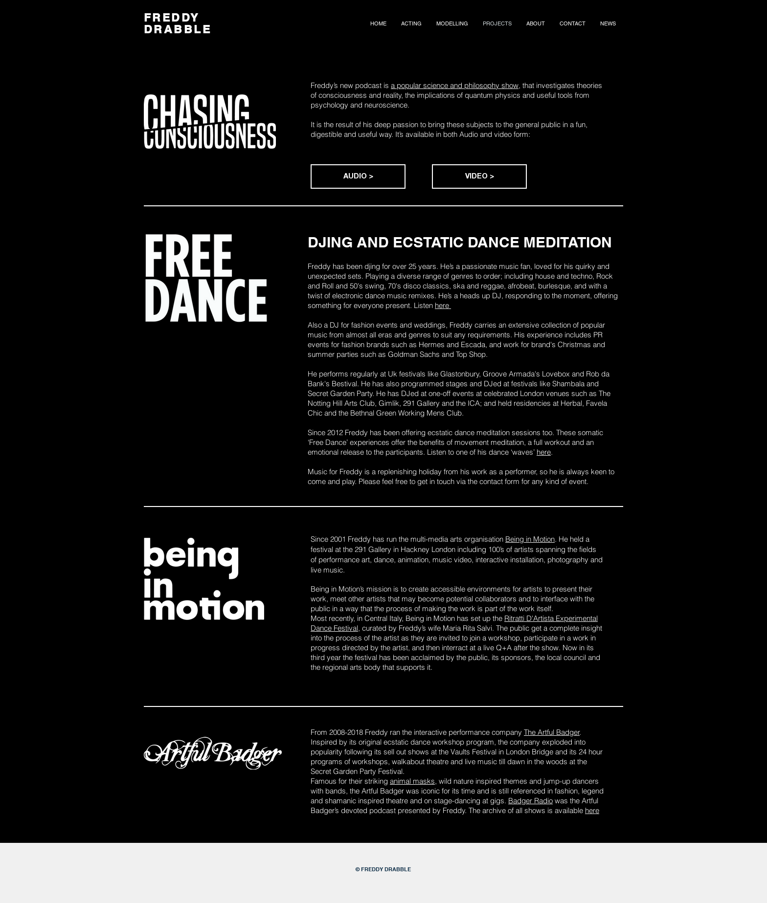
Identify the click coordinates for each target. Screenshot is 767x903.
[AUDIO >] (358, 176)
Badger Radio (530, 800)
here (443, 305)
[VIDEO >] (479, 176)
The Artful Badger (552, 732)
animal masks (412, 781)
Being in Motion (530, 539)
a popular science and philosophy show (455, 85)
